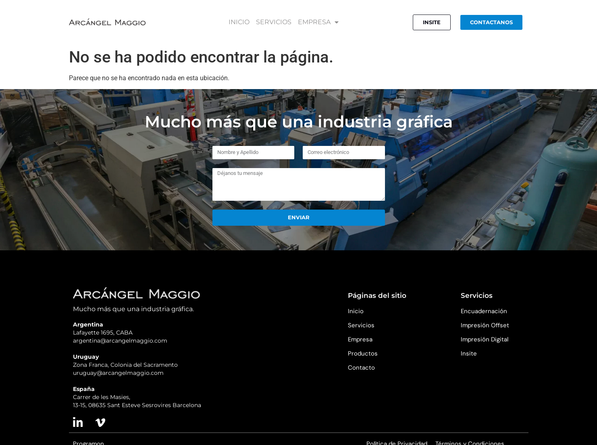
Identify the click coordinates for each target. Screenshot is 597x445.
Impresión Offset (485, 325)
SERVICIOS (273, 22)
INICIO (239, 22)
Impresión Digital (484, 339)
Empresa (360, 339)
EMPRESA (318, 22)
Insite (469, 353)
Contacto (361, 368)
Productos (363, 353)
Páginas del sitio (377, 295)
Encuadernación (484, 311)
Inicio (356, 311)
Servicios (361, 325)
